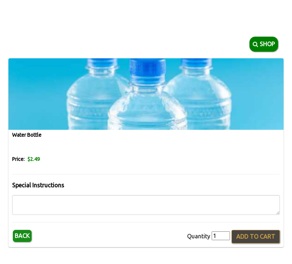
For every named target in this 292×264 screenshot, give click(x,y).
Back (22, 235)
